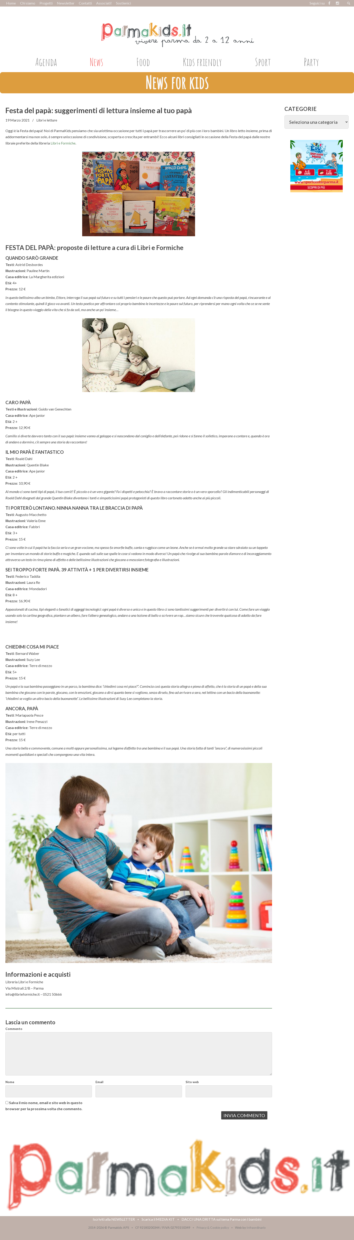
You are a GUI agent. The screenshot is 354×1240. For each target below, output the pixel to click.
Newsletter (66, 3)
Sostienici (123, 3)
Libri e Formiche (63, 143)
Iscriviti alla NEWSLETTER (114, 1219)
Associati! (104, 3)
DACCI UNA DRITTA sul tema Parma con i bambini (221, 1219)
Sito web (192, 1082)
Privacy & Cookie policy (212, 1227)
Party (311, 61)
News (96, 61)
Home (11, 3)
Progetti (46, 3)
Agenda (46, 61)
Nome (9, 1082)
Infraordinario (256, 1227)
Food (143, 61)
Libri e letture (46, 120)
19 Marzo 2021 (17, 120)
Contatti (85, 3)
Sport (263, 61)
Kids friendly (202, 61)
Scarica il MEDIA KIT (158, 1219)
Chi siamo (27, 3)
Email (99, 1082)
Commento (13, 1029)
